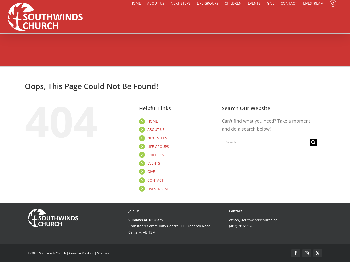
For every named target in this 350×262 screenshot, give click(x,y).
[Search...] (266, 142)
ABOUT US (156, 129)
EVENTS (153, 163)
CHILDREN (155, 154)
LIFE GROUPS (158, 146)
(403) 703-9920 (241, 226)
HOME (152, 121)
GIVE (151, 171)
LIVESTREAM (157, 188)
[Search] (313, 142)
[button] (333, 3)
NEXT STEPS (157, 138)
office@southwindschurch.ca (253, 220)
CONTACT (155, 180)
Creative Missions (81, 253)
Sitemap (103, 253)
